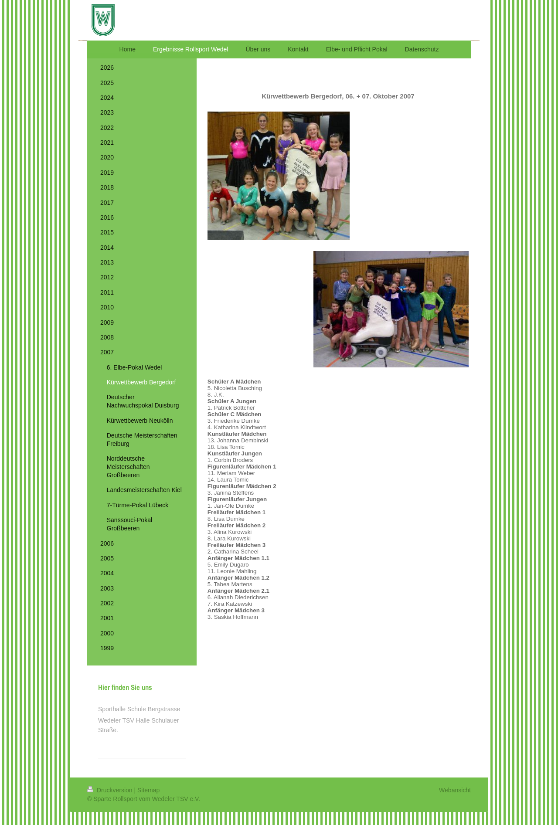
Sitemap (148, 790)
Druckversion (110, 790)
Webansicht (455, 790)
